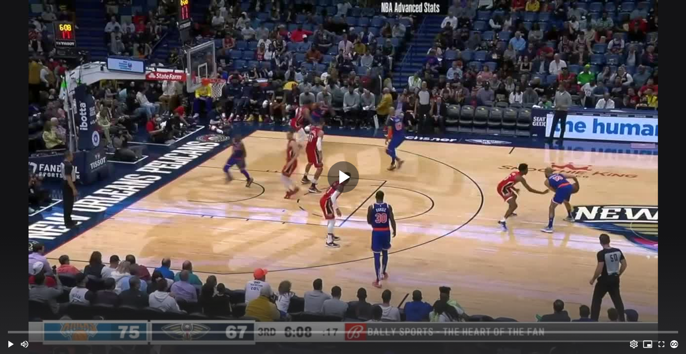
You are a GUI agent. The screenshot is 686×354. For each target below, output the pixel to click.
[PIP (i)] (648, 344)
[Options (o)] (634, 344)
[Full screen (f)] (661, 344)
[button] (11, 344)
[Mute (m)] (24, 344)
